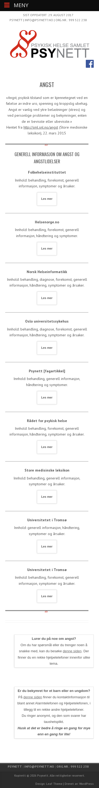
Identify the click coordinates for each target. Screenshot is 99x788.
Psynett (16, 20)
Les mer (47, 198)
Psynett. (43, 775)
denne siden (72, 651)
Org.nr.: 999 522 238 (71, 20)
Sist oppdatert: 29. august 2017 (48, 15)
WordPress (86, 784)
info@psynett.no (39, 20)
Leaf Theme (54, 784)
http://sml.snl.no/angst (40, 127)
